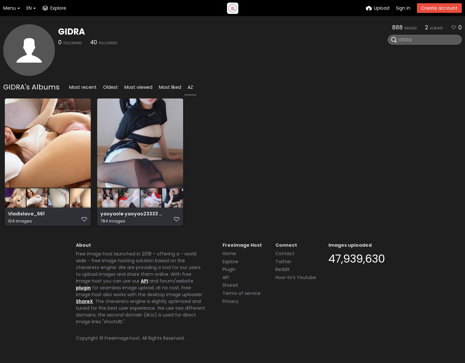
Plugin (229, 271)
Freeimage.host (122, 340)
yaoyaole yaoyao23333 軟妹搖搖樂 (132, 217)
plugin (83, 289)
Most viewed (138, 87)
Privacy (230, 303)
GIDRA (71, 31)
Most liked (170, 87)
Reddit (282, 271)
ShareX (84, 303)
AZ (190, 87)
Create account (439, 8)
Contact (284, 255)
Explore (230, 263)
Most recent (83, 87)
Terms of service (241, 295)
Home (229, 255)
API (144, 283)
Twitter (283, 263)
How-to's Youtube (295, 279)
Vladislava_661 (26, 217)
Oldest (110, 87)
